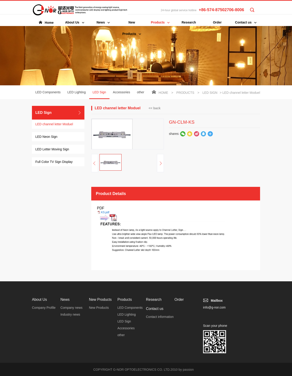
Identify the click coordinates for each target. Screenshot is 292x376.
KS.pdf (105, 256)
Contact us (154, 351)
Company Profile (44, 350)
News (65, 342)
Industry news (70, 357)
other (140, 92)
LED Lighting (77, 92)
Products (185, 92)
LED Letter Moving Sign (52, 149)
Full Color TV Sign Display (54, 162)
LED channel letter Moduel (54, 124)
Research (154, 342)
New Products (100, 342)
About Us (39, 342)
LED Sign (99, 94)
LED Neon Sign (46, 136)
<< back (154, 108)
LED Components (48, 92)
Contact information (160, 359)
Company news (71, 350)
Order (179, 342)
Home (163, 92)
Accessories (121, 92)
